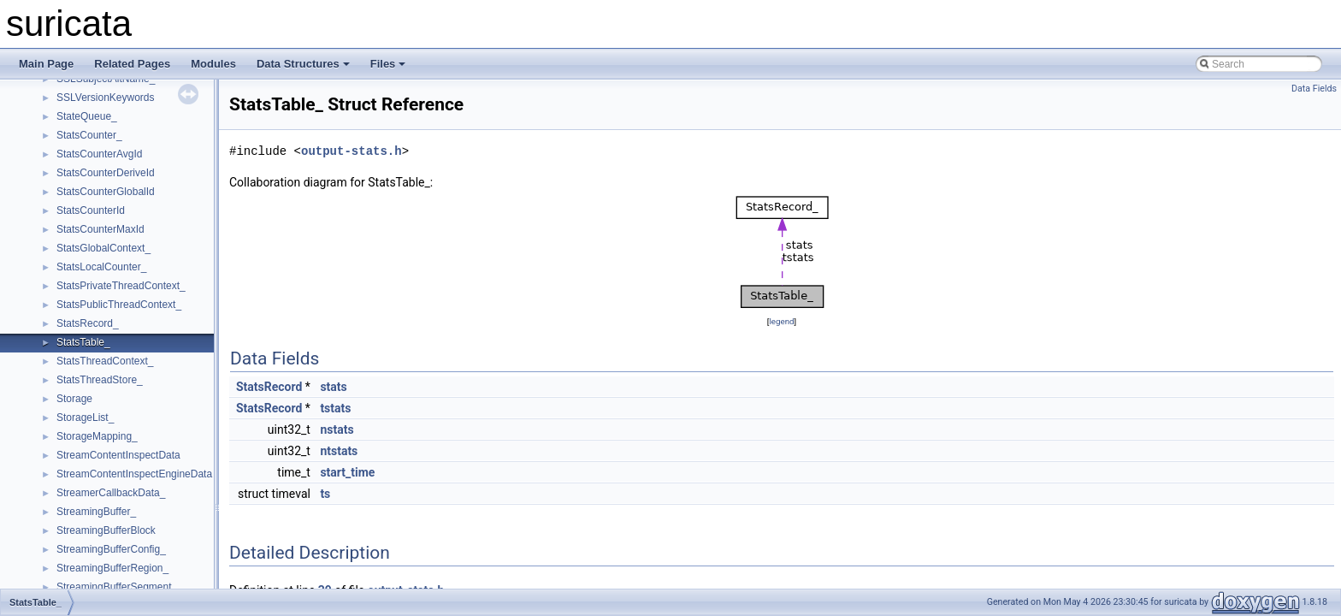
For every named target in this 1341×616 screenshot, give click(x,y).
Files (388, 63)
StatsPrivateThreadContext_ (121, 286)
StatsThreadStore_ (99, 380)
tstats (335, 408)
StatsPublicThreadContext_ (118, 305)
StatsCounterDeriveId (105, 173)
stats (333, 387)
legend (781, 321)
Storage (74, 399)
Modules (213, 63)
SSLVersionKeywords (105, 98)
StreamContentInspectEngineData (134, 474)
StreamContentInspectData (118, 455)
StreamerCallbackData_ (110, 493)
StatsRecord (269, 387)
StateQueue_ (86, 116)
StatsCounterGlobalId (105, 192)
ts (325, 493)
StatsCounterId (90, 210)
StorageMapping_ (97, 436)
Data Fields (1314, 88)
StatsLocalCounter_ (101, 267)
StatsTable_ (83, 342)
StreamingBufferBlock (106, 530)
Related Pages (132, 63)
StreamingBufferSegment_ (116, 587)
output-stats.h (351, 151)
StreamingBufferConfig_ (111, 549)
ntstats (338, 451)
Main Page (46, 63)
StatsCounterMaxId (100, 229)
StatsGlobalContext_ (103, 248)
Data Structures (303, 63)
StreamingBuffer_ (96, 512)
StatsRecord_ (87, 323)
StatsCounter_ (89, 135)
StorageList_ (85, 418)
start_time (347, 472)
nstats (336, 429)
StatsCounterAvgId (99, 154)
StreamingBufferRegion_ (112, 568)
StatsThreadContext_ (104, 361)
